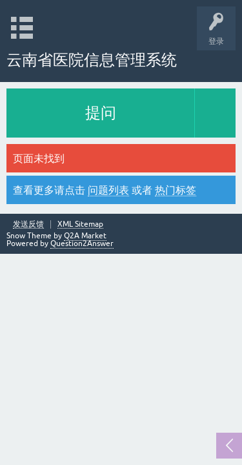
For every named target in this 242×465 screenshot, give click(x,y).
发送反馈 (28, 224)
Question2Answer (82, 243)
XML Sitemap (80, 224)
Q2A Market (85, 235)
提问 (100, 112)
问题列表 (108, 190)
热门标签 (175, 190)
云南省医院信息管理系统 (91, 59)
